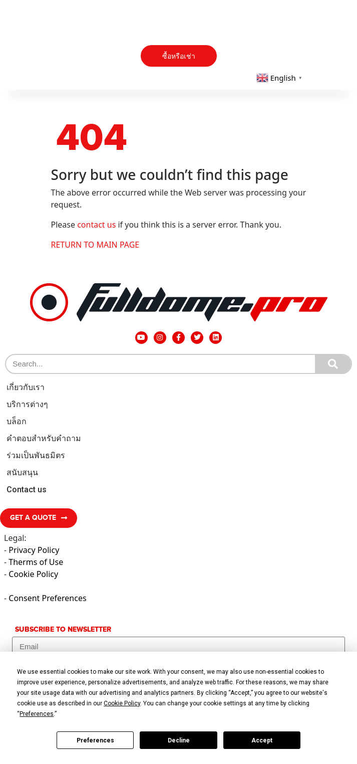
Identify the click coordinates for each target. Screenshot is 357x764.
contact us (96, 224)
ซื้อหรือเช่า (178, 56)
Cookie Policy (33, 574)
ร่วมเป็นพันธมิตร (36, 455)
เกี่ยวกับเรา (26, 387)
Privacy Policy (34, 549)
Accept (261, 740)
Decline (179, 740)
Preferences (95, 740)
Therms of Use (36, 561)
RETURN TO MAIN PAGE (95, 244)
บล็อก (17, 421)
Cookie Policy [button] (122, 703)
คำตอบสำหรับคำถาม (44, 438)
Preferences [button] (37, 713)
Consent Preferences (47, 598)
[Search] (333, 364)
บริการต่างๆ (27, 404)
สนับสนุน (22, 472)
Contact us (27, 489)
